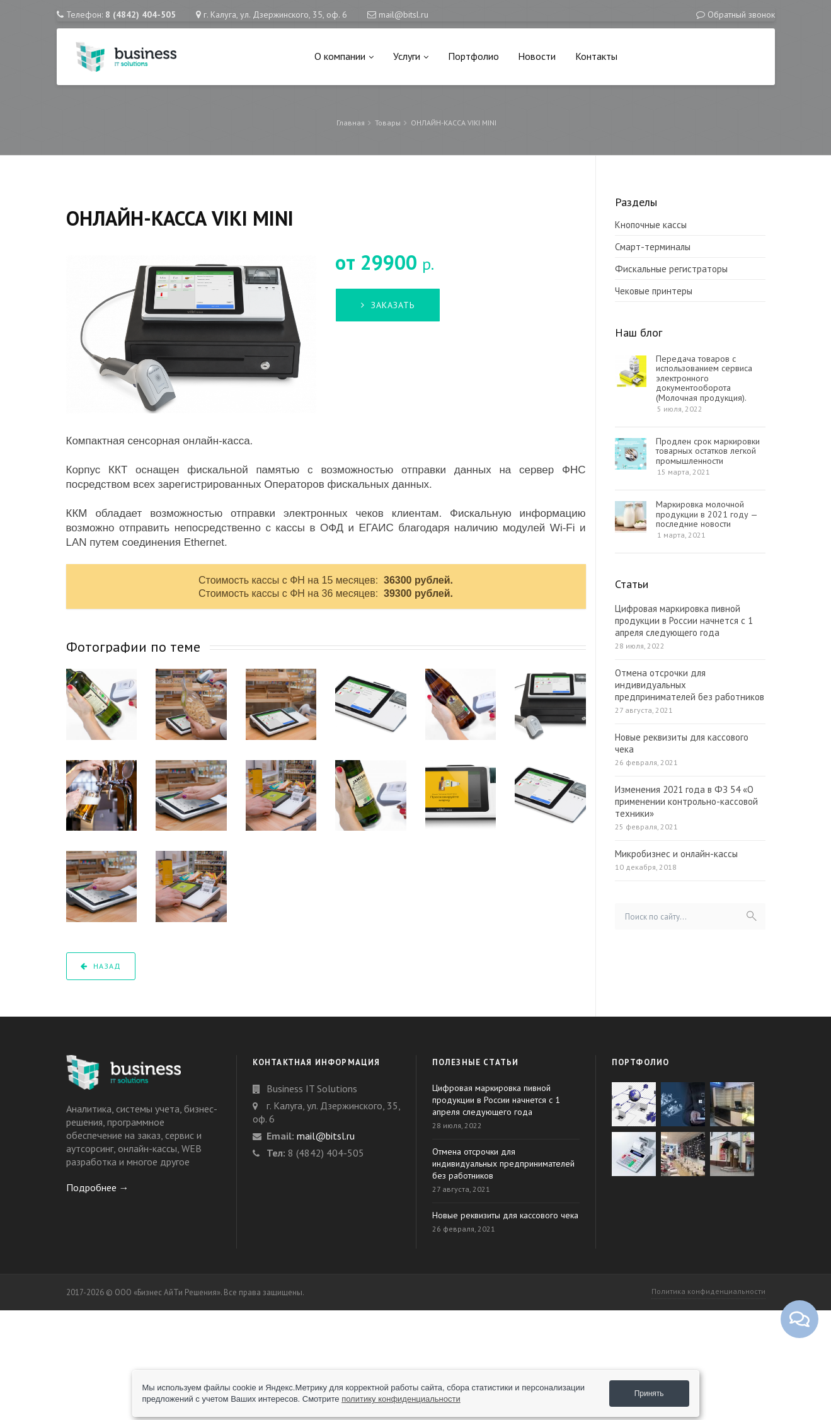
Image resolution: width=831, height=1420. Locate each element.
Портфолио (473, 56)
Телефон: (121, 14)
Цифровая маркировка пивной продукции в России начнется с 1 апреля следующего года (684, 620)
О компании (344, 56)
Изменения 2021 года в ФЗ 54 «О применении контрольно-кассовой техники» (686, 801)
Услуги (410, 56)
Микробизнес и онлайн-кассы (676, 854)
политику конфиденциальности (401, 1399)
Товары (388, 122)
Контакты (596, 56)
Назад (101, 966)
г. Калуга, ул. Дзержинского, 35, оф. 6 (275, 14)
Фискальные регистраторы (671, 269)
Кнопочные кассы (651, 225)
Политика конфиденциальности (708, 1291)
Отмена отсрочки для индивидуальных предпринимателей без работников (689, 685)
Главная (350, 122)
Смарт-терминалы (653, 247)
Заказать (388, 305)
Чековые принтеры (653, 291)
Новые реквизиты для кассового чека (681, 743)
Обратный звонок (741, 14)
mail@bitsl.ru (403, 14)
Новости (537, 56)
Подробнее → (97, 1187)
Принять (649, 1393)
